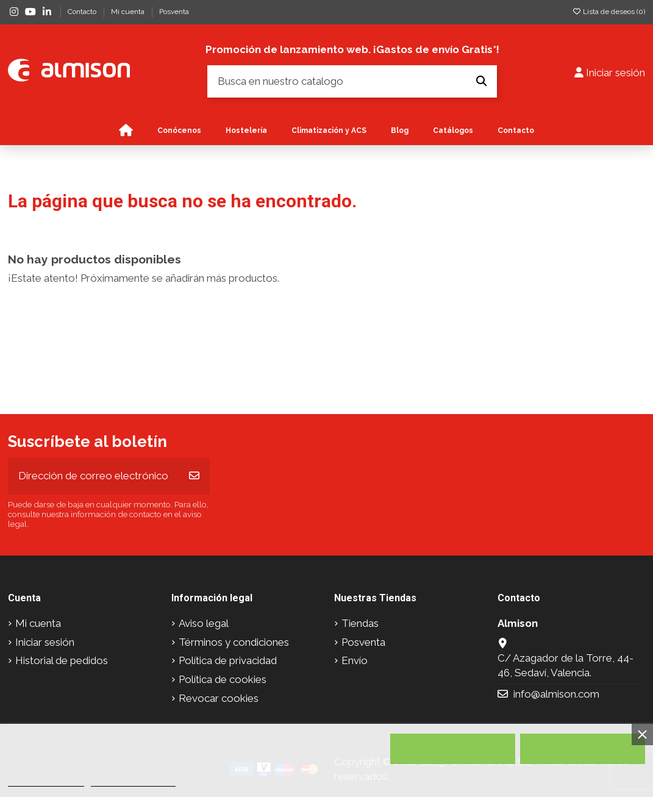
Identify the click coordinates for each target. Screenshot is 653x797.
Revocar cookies (219, 698)
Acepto (582, 749)
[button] (329, 130)
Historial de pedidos (61, 660)
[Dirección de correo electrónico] (94, 476)
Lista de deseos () (608, 11)
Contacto (83, 11)
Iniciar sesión (44, 642)
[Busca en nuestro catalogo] (481, 81)
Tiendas (360, 623)
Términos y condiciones (234, 642)
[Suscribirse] (194, 476)
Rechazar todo (452, 749)
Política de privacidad (228, 660)
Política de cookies (222, 679)
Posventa (174, 11)
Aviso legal (204, 623)
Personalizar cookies (133, 781)
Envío (354, 660)
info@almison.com (556, 694)
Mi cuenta (128, 11)
